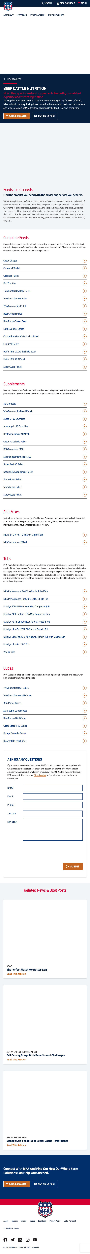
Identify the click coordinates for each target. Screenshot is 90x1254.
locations (42, 1221)
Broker (23, 1221)
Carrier (32, 1221)
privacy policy (54, 1221)
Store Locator (16, 116)
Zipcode (11, 813)
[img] (8, 6)
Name (10, 788)
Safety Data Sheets (11, 1228)
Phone (10, 805)
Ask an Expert (44, 116)
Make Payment (70, 1221)
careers (15, 1221)
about (5, 1221)
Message (12, 822)
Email (10, 796)
